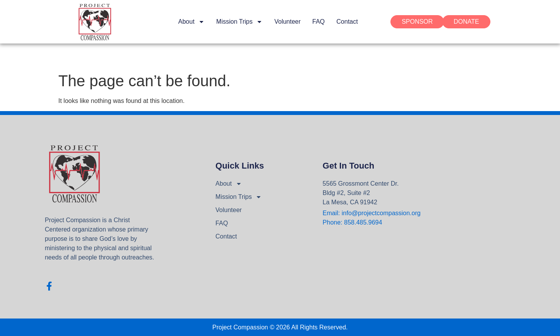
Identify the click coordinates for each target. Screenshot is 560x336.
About (191, 22)
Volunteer (287, 21)
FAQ (318, 21)
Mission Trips (239, 22)
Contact (347, 21)
